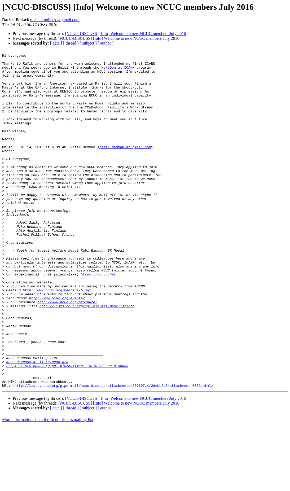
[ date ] (56, 43)
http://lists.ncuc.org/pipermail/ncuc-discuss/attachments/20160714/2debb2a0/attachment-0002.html (113, 452)
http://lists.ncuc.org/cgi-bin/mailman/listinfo (86, 356)
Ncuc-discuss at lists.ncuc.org (37, 423)
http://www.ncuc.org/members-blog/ (57, 337)
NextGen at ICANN (117, 70)
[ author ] (106, 43)
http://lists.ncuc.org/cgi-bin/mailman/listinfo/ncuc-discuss (67, 428)
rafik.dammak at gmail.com (125, 166)
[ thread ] (71, 43)
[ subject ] (88, 43)
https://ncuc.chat (98, 318)
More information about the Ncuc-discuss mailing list (47, 486)
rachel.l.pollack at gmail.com (55, 19)
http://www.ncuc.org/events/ (57, 347)
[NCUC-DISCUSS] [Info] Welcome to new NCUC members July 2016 (125, 33)
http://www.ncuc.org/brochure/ (67, 352)
